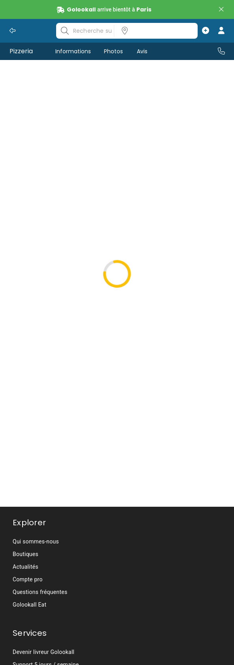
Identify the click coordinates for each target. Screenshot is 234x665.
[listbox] (153, 31)
